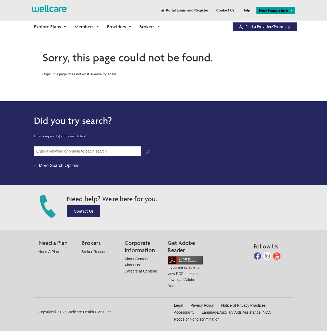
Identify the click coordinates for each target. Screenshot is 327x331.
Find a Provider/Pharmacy (264, 27)
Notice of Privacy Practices (243, 305)
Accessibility (184, 312)
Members (84, 27)
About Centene (137, 259)
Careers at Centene (141, 271)
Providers (116, 27)
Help (246, 10)
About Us (132, 265)
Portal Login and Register (184, 10)
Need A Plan (49, 252)
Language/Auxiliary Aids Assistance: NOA (236, 312)
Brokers (147, 27)
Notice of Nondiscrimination (197, 319)
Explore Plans (47, 27)
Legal (178, 305)
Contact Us (225, 10)
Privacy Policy (202, 305)
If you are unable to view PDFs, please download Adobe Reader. (185, 273)
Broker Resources (96, 252)
